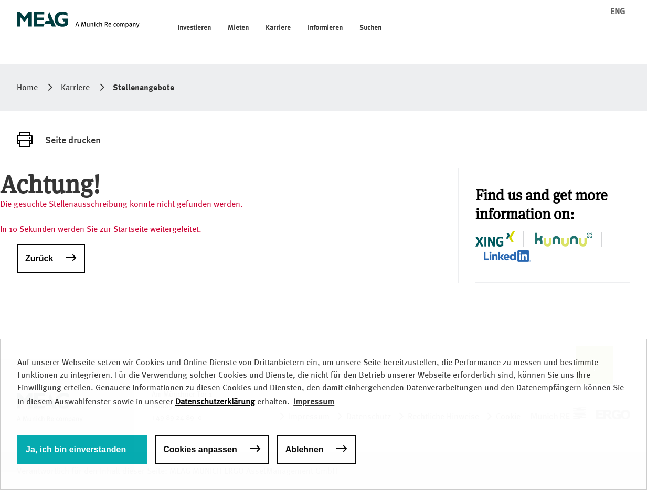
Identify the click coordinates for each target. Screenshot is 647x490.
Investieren (194, 28)
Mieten (238, 28)
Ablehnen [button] (304, 449)
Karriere (278, 28)
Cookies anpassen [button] (200, 449)
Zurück (39, 258)
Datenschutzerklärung (215, 402)
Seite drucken (73, 139)
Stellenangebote (143, 87)
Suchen (370, 28)
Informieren (325, 28)
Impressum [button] (313, 402)
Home (27, 87)
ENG (617, 11)
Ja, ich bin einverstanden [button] (76, 449)
